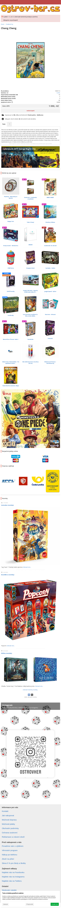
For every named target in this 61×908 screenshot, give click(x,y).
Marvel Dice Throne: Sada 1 (10, 339)
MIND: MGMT (50, 197)
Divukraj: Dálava (50, 222)
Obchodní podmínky (10, 828)
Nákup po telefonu (9, 855)
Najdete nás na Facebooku (13, 872)
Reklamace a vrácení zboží (13, 837)
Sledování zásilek (9, 890)
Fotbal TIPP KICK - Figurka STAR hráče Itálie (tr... (30, 291)
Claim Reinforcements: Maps (10, 385)
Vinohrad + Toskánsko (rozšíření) (30, 198)
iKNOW (30, 245)
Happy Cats (10, 221)
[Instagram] (30, 752)
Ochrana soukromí (9, 833)
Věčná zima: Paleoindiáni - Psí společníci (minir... (10, 362)
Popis (3, 124)
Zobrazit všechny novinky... (30, 690)
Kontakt (5, 811)
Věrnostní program (9, 850)
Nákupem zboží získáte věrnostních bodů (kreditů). (20, 119)
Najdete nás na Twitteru (12, 881)
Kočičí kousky (11, 291)
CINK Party (11, 268)
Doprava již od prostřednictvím (24, 115)
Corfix (58, 93)
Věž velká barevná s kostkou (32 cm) (30, 362)
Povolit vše (54, 904)
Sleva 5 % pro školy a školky (14, 863)
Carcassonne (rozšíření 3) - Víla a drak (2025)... (30, 315)
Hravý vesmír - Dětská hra (10, 245)
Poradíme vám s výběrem (12, 846)
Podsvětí (50, 338)
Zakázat (5, 904)
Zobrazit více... (27, 567)
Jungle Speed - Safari (50, 291)
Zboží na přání (8, 859)
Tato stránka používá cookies (13, 893)
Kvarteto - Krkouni (50, 314)
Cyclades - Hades (50, 268)
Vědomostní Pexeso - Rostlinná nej (50, 362)
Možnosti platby (8, 824)
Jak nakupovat (8, 815)
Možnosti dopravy (9, 820)
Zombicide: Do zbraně (50, 245)
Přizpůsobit (29, 904)
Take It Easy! (30, 222)
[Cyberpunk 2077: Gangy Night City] (30, 157)
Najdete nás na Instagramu (13, 877)
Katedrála (30, 339)
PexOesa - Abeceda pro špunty (10, 197)
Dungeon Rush (30, 268)
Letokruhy (11, 315)
